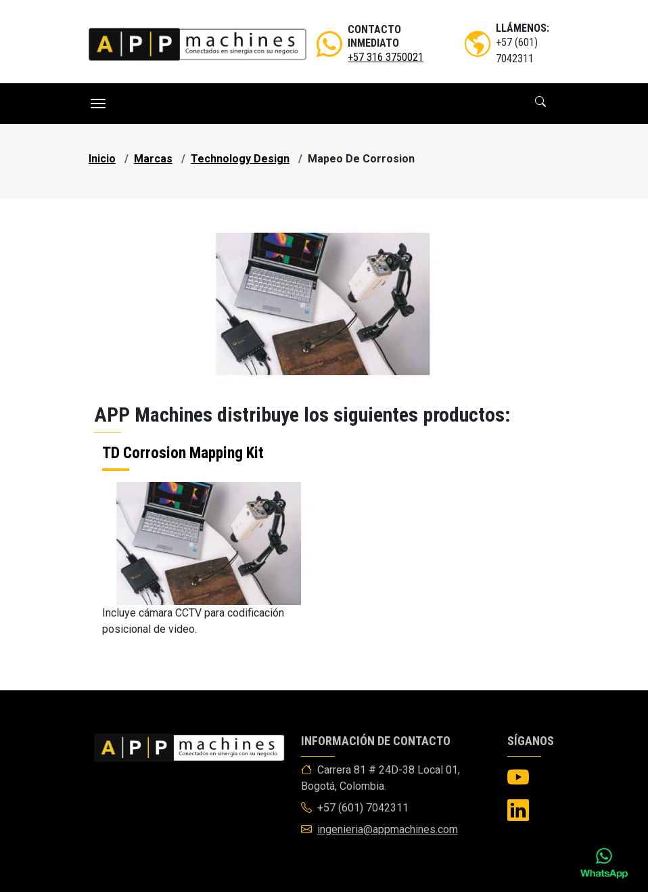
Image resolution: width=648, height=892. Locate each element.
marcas (153, 158)
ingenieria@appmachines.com (387, 829)
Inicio (102, 158)
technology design (240, 158)
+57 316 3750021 (385, 57)
